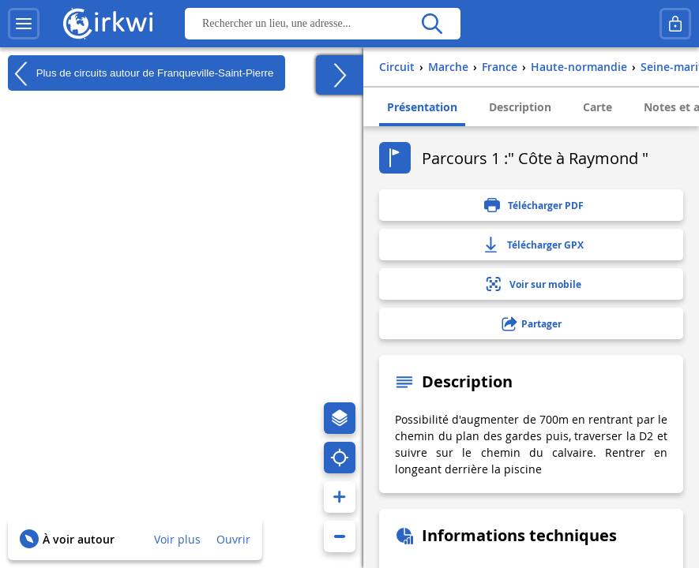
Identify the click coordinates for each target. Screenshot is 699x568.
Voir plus (177, 539)
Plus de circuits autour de (140, 73)
